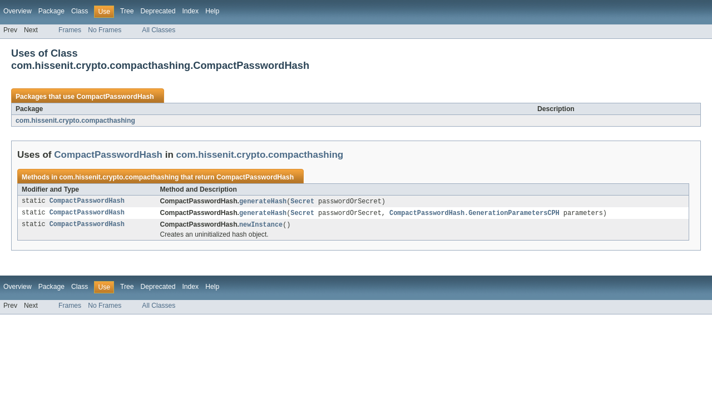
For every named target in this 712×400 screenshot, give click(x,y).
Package (51, 11)
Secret (302, 201)
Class (79, 11)
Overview (17, 11)
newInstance (261, 226)
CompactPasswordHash (115, 97)
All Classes (158, 30)
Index (190, 11)
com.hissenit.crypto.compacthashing (75, 120)
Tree (127, 11)
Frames (69, 30)
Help (212, 11)
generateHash (262, 201)
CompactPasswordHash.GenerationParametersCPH (474, 213)
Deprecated (158, 11)
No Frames (104, 30)
